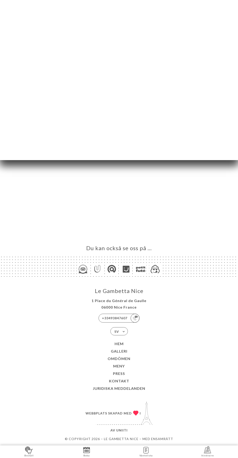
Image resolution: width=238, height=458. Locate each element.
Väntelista (146, 451)
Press (119, 373)
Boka (86, 451)
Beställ (29, 451)
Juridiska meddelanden (119, 388)
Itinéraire (207, 451)
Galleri (119, 351)
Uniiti (122, 430)
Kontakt (119, 381)
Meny (119, 366)
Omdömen (119, 358)
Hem (119, 343)
